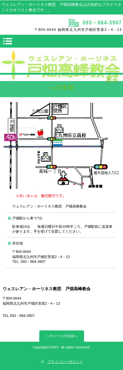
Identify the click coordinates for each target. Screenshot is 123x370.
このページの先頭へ (62, 336)
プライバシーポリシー (65, 362)
